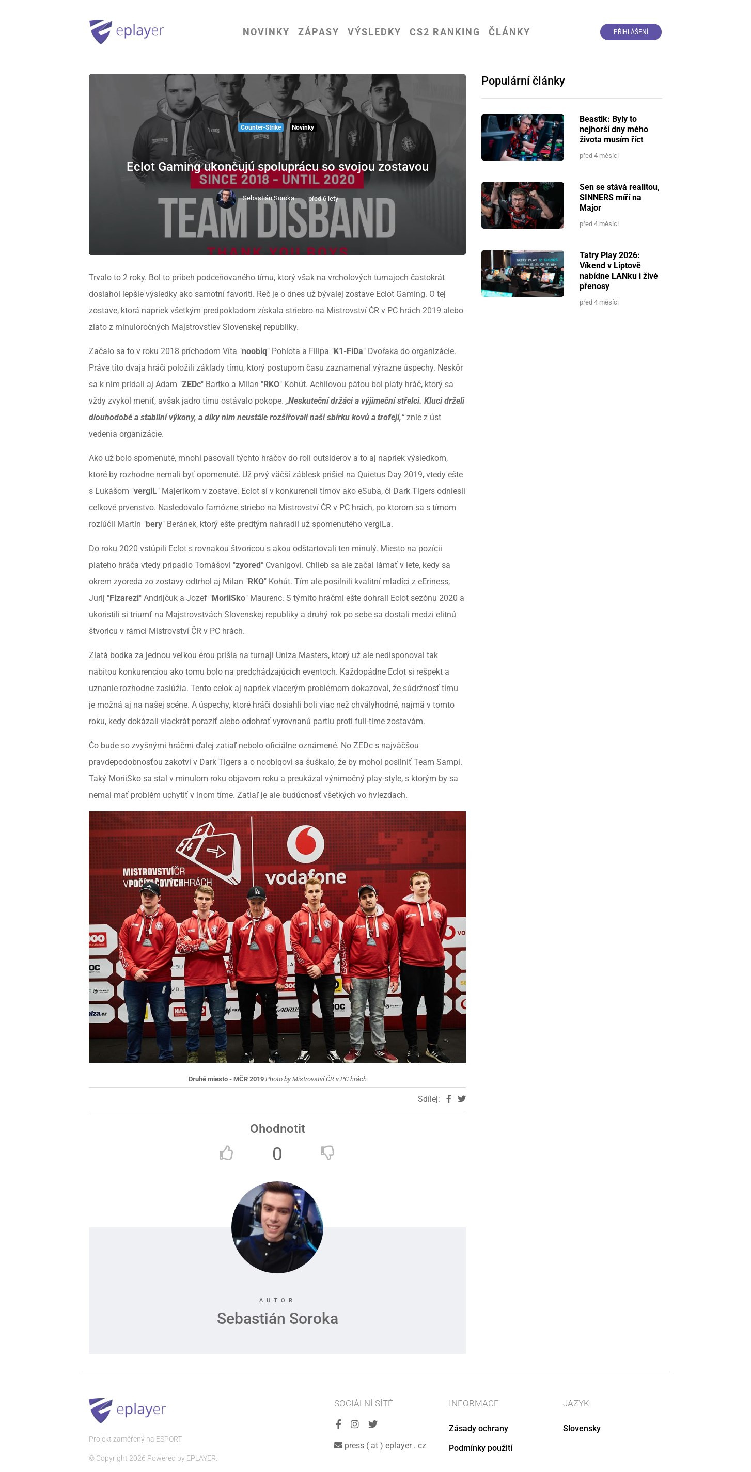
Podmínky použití (480, 1448)
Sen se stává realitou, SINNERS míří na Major (620, 197)
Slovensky (582, 1428)
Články (509, 31)
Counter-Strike (261, 127)
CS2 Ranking (445, 31)
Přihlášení (631, 32)
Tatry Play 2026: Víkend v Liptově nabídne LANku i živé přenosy (619, 270)
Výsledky (374, 31)
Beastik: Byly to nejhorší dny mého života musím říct (614, 129)
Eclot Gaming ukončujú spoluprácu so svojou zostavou (278, 166)
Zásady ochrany (478, 1428)
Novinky (266, 31)
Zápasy (318, 31)
